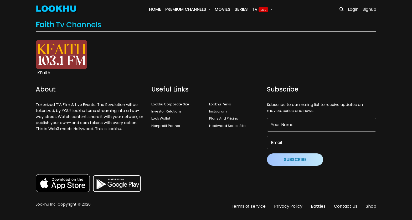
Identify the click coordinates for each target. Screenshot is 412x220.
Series (241, 9)
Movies (222, 9)
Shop (371, 206)
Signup (369, 9)
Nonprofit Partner (166, 126)
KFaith (43, 73)
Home (155, 9)
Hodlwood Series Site (227, 126)
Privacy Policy (288, 206)
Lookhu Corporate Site (171, 104)
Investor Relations (166, 111)
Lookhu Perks (220, 104)
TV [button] (260, 9)
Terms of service (248, 206)
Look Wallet (160, 118)
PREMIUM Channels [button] (186, 9)
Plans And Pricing (223, 118)
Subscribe (295, 160)
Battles (318, 206)
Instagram (218, 111)
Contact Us (345, 206)
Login (353, 9)
